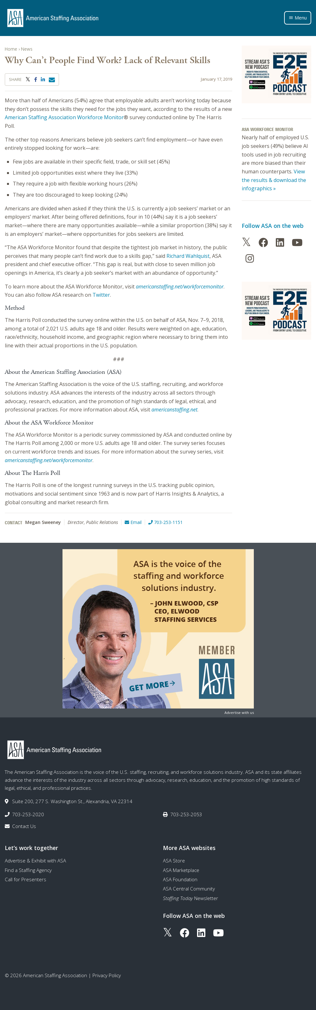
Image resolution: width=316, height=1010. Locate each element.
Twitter (101, 294)
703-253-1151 (165, 522)
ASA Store (174, 860)
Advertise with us (239, 712)
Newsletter (190, 898)
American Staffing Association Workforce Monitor (64, 117)
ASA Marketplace (181, 870)
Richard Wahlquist (187, 255)
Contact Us (24, 826)
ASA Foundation (180, 879)
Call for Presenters (25, 879)
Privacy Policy (106, 975)
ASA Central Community (189, 888)
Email (133, 522)
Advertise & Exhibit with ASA (35, 860)
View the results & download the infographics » (274, 180)
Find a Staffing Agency (28, 870)
